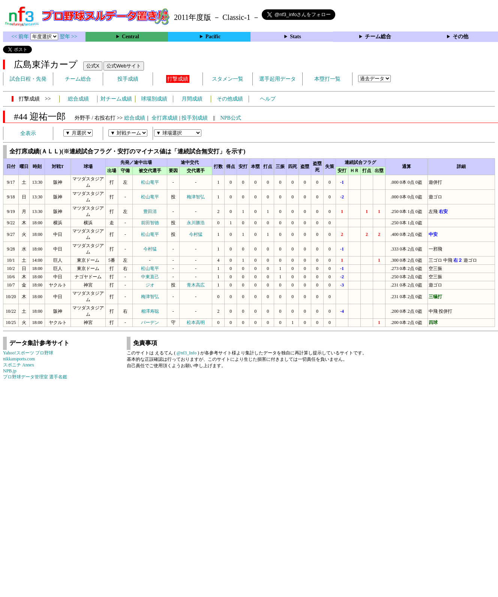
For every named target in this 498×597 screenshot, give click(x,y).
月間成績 (192, 99)
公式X (92, 66)
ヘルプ (268, 99)
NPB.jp (9, 371)
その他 (460, 36)
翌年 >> (68, 36)
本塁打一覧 (327, 79)
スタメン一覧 (227, 79)
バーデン (150, 322)
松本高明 (196, 322)
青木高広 (196, 285)
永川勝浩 (196, 222)
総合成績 (78, 99)
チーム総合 (378, 36)
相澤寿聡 (150, 311)
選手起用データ (277, 79)
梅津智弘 (196, 197)
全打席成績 (165, 118)
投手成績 (127, 79)
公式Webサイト (123, 66)
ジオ (150, 285)
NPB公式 (230, 118)
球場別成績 (154, 99)
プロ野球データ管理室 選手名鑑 (35, 377)
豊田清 (150, 211)
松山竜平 (150, 182)
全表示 (28, 133)
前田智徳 (150, 222)
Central (130, 36)
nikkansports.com (19, 359)
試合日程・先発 (28, 79)
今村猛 (195, 234)
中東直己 (150, 276)
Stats (295, 36)
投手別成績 (195, 118)
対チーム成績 (116, 99)
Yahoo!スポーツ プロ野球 (28, 353)
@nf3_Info (186, 353)
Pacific (213, 36)
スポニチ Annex (18, 365)
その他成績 (230, 99)
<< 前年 (20, 36)
